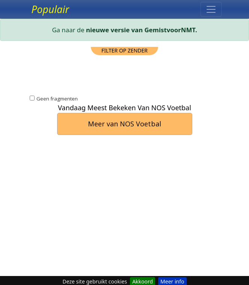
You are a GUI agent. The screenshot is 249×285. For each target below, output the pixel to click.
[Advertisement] (125, 74)
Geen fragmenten (57, 98)
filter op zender (124, 50)
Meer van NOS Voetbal (124, 123)
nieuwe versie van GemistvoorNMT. (141, 30)
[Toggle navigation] (211, 9)
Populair (50, 9)
